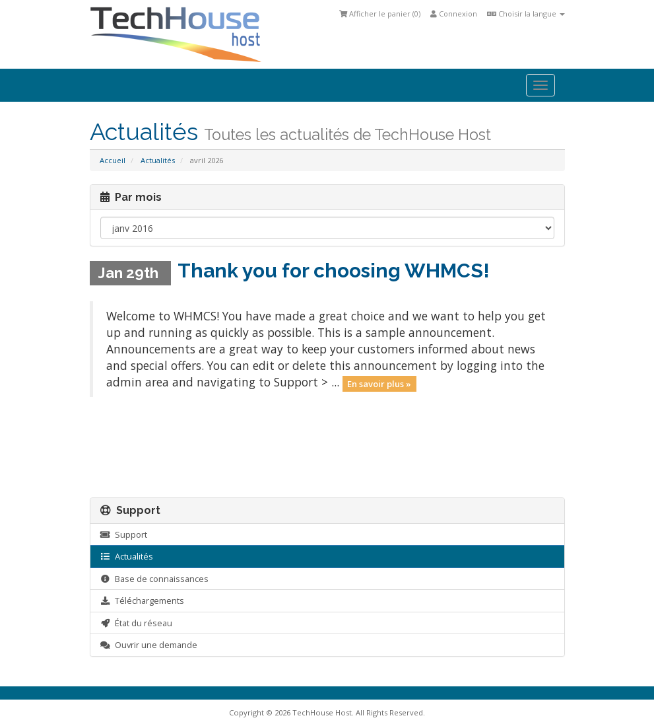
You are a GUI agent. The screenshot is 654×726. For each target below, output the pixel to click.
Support (123, 534)
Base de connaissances (154, 579)
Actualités (158, 160)
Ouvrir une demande (148, 645)
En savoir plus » (379, 383)
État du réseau (136, 623)
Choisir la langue (526, 13)
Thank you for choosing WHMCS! (334, 270)
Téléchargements (142, 600)
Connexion (453, 13)
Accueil (112, 160)
